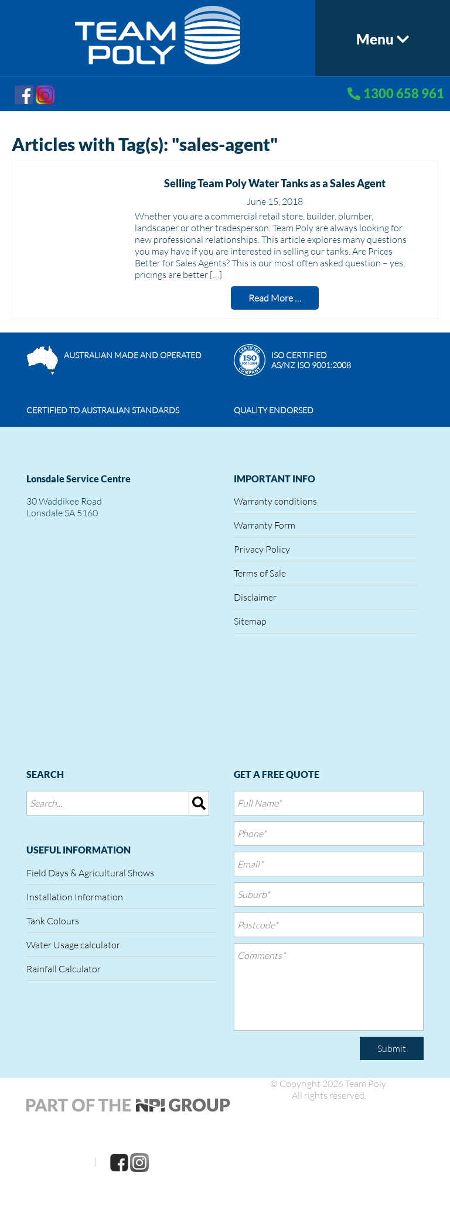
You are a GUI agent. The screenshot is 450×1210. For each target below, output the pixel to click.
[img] (199, 803)
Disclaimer (255, 597)
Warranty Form (264, 525)
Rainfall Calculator (63, 969)
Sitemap (250, 621)
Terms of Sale (260, 573)
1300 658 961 (403, 93)
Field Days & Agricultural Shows (90, 873)
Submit (391, 1048)
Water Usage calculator (73, 945)
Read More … (274, 298)
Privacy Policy (262, 549)
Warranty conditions (275, 501)
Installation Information (74, 897)
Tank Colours (52, 921)
